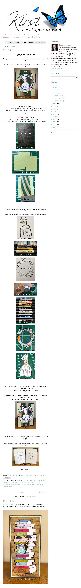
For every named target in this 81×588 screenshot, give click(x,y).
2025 (55, 104)
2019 (55, 119)
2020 (55, 117)
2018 (55, 122)
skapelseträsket (8, 486)
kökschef (37, 482)
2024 (55, 106)
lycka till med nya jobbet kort (16, 484)
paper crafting (30, 484)
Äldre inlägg (43, 492)
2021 (55, 114)
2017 (55, 124)
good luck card (32, 480)
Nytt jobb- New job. (7, 50)
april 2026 (58, 93)
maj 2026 (58, 87)
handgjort (15, 482)
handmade (22, 482)
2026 (55, 85)
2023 (55, 109)
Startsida (21, 492)
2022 (55, 111)
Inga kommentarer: (39, 475)
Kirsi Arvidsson (65, 45)
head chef (30, 482)
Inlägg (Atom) (31, 497)
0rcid (24, 480)
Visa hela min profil (57, 68)
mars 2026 (58, 95)
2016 (54, 127)
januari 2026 (59, 101)
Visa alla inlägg (40, 42)
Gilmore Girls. (8, 501)
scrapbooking (40, 484)
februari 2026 (59, 98)
